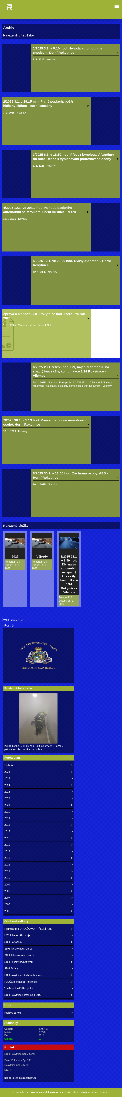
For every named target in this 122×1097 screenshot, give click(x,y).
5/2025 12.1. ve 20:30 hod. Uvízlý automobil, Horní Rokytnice (72, 263)
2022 (7, 798)
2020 (7, 811)
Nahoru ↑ (105, 1092)
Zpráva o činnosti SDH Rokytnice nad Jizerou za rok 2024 (44, 316)
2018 (7, 824)
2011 (7, 871)
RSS (62, 1092)
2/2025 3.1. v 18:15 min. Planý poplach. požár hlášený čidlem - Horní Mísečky (38, 104)
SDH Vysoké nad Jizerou (18, 948)
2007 (7, 897)
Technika (9, 765)
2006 (7, 904)
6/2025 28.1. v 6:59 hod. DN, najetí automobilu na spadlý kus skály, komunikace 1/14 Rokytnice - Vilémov (71, 371)
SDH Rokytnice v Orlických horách (23, 975)
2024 (7, 785)
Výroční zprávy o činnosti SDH (35, 325)
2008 (7, 891)
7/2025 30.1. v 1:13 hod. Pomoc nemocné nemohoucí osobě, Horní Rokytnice (44, 422)
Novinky (51, 59)
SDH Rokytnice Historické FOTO (22, 995)
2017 (7, 831)
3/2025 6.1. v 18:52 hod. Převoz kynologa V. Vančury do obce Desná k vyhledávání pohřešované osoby (73, 157)
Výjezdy (42, 556)
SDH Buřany (11, 968)
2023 (7, 791)
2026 (7, 772)
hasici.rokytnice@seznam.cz (20, 1078)
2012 (7, 864)
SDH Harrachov (13, 942)
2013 (7, 858)
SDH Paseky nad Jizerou (18, 962)
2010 (7, 878)
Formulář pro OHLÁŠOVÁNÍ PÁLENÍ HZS (28, 928)
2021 (7, 805)
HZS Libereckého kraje (17, 935)
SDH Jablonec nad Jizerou (19, 955)
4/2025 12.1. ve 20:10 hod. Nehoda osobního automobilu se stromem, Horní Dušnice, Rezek (39, 210)
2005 (7, 911)
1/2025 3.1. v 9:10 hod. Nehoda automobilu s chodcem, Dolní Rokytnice (67, 50)
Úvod (4, 620)
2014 (7, 851)
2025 (15, 556)
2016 (7, 838)
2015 (7, 844)
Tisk (68, 1092)
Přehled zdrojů (12, 1012)
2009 (7, 884)
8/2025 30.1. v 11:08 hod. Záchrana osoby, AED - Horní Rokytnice (70, 475)
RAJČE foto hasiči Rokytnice (20, 981)
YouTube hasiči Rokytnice (18, 988)
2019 (7, 818)
